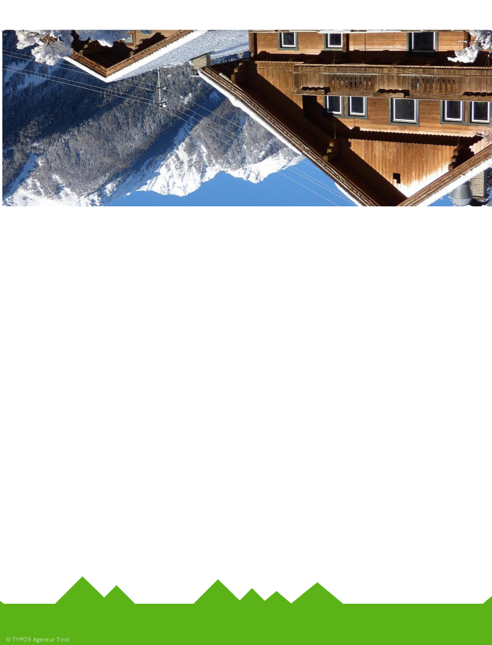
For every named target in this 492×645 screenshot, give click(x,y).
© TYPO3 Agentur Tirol (38, 639)
